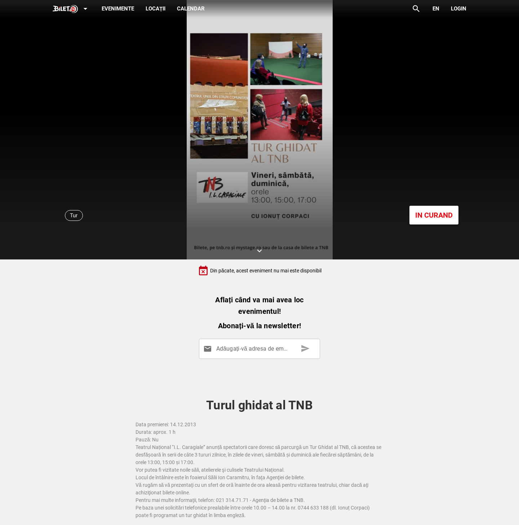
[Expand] (71, 9)
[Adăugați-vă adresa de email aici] (260, 349)
